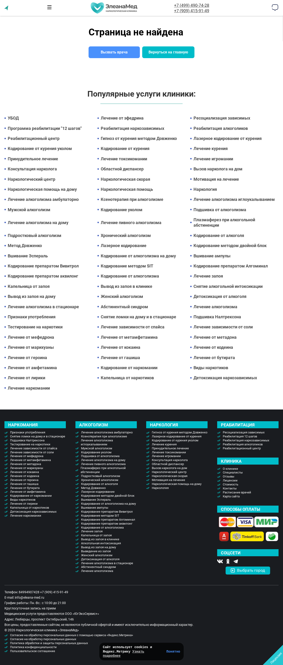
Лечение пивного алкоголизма (131, 222)
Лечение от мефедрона (31, 337)
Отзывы (228, 476)
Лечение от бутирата (214, 357)
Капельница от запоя (29, 286)
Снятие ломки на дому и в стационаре (138, 316)
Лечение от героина (27, 357)
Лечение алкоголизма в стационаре (43, 306)
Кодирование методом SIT (127, 265)
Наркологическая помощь (127, 189)
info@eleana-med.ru (29, 597)
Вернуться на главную (168, 52)
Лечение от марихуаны (31, 347)
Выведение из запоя (96, 551)
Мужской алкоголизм (29, 209)
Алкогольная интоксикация (101, 543)
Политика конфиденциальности (33, 647)
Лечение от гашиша (120, 357)
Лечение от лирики (26, 377)
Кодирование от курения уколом (40, 148)
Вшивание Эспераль (28, 255)
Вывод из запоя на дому (32, 296)
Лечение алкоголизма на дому (38, 222)
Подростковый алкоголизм (34, 235)
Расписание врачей (237, 492)
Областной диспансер (122, 168)
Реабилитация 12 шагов (240, 436)
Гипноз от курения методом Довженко (139, 138)
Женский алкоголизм (122, 296)
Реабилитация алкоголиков (221, 128)
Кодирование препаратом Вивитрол (43, 265)
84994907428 (29, 592)
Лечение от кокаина (120, 347)
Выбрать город (248, 570)
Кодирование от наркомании (129, 367)
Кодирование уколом (121, 209)
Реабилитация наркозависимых (132, 128)
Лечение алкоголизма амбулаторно (43, 199)
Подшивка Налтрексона (217, 316)
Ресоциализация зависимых (222, 118)
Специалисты (233, 472)
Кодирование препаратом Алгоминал (231, 265)
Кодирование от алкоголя (219, 235)
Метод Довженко (25, 245)
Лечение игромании (213, 158)
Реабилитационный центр (34, 138)
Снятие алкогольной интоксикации (228, 286)
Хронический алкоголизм (126, 235)
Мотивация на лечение (216, 179)
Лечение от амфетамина (32, 367)
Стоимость (230, 484)
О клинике (230, 468)
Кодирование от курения (125, 148)
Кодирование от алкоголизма (130, 276)
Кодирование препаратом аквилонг (43, 276)
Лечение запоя (208, 276)
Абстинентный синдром (124, 306)
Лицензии (230, 480)
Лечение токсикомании (124, 158)
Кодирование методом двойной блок (230, 245)
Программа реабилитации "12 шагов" (45, 128)
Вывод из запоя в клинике (126, 286)
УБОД (13, 118)
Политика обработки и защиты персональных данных (49, 643)
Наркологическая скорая (125, 179)
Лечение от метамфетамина (129, 337)
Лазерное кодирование (123, 245)
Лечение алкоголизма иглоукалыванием (234, 199)
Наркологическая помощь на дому (42, 189)
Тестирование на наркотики (35, 326)
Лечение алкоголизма (215, 306)
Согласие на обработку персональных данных (43, 639)
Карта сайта (231, 496)
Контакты (230, 488)
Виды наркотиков (211, 367)
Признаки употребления (32, 316)
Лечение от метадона (215, 337)
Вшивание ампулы (212, 255)
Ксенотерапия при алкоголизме (132, 199)
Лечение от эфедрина (122, 118)
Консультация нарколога (32, 168)
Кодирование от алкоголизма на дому (138, 255)
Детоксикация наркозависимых (225, 377)
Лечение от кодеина (213, 347)
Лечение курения (211, 148)
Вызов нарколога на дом (218, 168)
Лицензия (276, 658)
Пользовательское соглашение (32, 651)
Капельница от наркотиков (127, 377)
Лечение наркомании (29, 388)
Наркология (205, 189)
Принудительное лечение (33, 158)
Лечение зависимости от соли (223, 326)
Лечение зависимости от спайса (132, 326)
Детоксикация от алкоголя (220, 296)
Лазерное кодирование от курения (228, 138)
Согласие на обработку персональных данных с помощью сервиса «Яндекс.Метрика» (71, 635)
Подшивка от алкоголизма (220, 209)
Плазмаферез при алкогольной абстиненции (224, 222)
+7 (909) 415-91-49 (191, 10)
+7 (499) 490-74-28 (191, 5)
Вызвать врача (114, 52)
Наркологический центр (31, 179)
